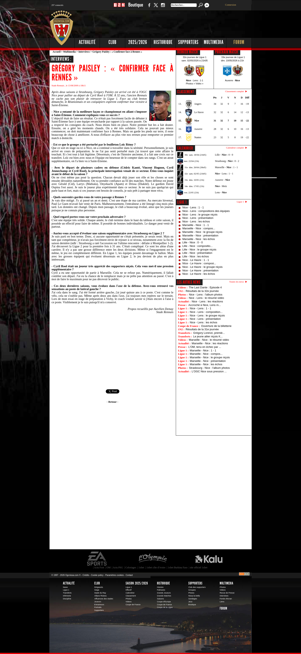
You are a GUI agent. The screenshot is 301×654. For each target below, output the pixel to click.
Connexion (230, 4)
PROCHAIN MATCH (226, 51)
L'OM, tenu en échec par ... (204, 346)
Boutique (135, 7)
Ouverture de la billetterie (216, 326)
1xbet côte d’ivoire (156, 567)
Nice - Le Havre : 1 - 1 (195, 260)
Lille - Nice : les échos (195, 256)
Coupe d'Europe (164, 602)
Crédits (86, 575)
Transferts (67, 593)
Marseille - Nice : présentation (200, 235)
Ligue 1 (182, 202)
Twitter (155, 7)
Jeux (190, 602)
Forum (238, 42)
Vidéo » (199, 83)
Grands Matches (164, 596)
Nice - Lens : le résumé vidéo (206, 297)
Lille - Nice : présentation (197, 252)
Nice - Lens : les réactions (207, 301)
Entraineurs (99, 605)
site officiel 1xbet (198, 567)
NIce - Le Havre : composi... (199, 263)
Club (112, 42)
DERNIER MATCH (187, 51)
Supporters (188, 42)
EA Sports (97, 558)
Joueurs (97, 602)
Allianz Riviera (100, 596)
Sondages (192, 599)
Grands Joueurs (164, 593)
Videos (128, 602)
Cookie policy (97, 575)
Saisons (160, 599)
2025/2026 (137, 42)
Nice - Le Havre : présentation (200, 270)
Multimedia (213, 42)
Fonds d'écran (226, 599)
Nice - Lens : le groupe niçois (200, 214)
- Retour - (112, 401)
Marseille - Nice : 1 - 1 (195, 225)
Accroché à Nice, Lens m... (204, 305)
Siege (96, 590)
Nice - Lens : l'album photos (205, 294)
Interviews (84, 51)
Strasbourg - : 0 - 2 (227, 161)
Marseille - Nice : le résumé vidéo (209, 339)
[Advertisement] (175, 23)
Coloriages (130, 567)
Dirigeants (98, 587)
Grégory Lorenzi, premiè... (209, 332)
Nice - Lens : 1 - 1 (193, 207)
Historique (163, 42)
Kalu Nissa (208, 558)
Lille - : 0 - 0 (224, 154)
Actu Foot (99, 567)
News (65, 587)
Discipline (67, 599)
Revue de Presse (227, 593)
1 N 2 (119, 7)
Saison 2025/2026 (137, 583)
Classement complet (234, 91)
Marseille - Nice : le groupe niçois (202, 231)
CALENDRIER (185, 148)
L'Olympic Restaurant (152, 558)
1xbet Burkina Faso (177, 567)
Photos (129, 599)
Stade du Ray (100, 593)
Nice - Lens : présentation (197, 217)
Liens (222, 602)
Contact (129, 575)
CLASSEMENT (185, 91)
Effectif (128, 590)
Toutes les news (236, 281)
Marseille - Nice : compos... (198, 228)
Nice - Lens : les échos (196, 221)
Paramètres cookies (114, 575)
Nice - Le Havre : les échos (198, 273)
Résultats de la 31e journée (202, 329)
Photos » (190, 83)
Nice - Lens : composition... (206, 311)
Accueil (57, 51)
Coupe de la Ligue (165, 607)
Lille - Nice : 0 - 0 (192, 242)
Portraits (97, 607)
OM (108, 567)
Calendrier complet (235, 147)
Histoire (160, 587)
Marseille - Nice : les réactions (210, 343)
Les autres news (188, 282)
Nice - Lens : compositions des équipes (206, 211)
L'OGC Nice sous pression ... (209, 371)
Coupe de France (133, 605)
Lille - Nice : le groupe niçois (199, 249)
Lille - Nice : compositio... (197, 246)
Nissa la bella (194, 596)
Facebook (148, 7)
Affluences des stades (103, 599)
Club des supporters (197, 587)
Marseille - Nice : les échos (198, 239)
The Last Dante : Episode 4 (205, 287)
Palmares (161, 590)
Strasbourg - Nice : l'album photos (209, 367)
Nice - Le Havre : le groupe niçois (202, 266)
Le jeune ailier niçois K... (208, 336)
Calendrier (130, 593)
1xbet (141, 567)
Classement (131, 596)
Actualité (87, 42)
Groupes (192, 590)
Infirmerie (67, 596)
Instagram (162, 7)
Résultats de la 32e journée (202, 291)
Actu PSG (118, 567)
